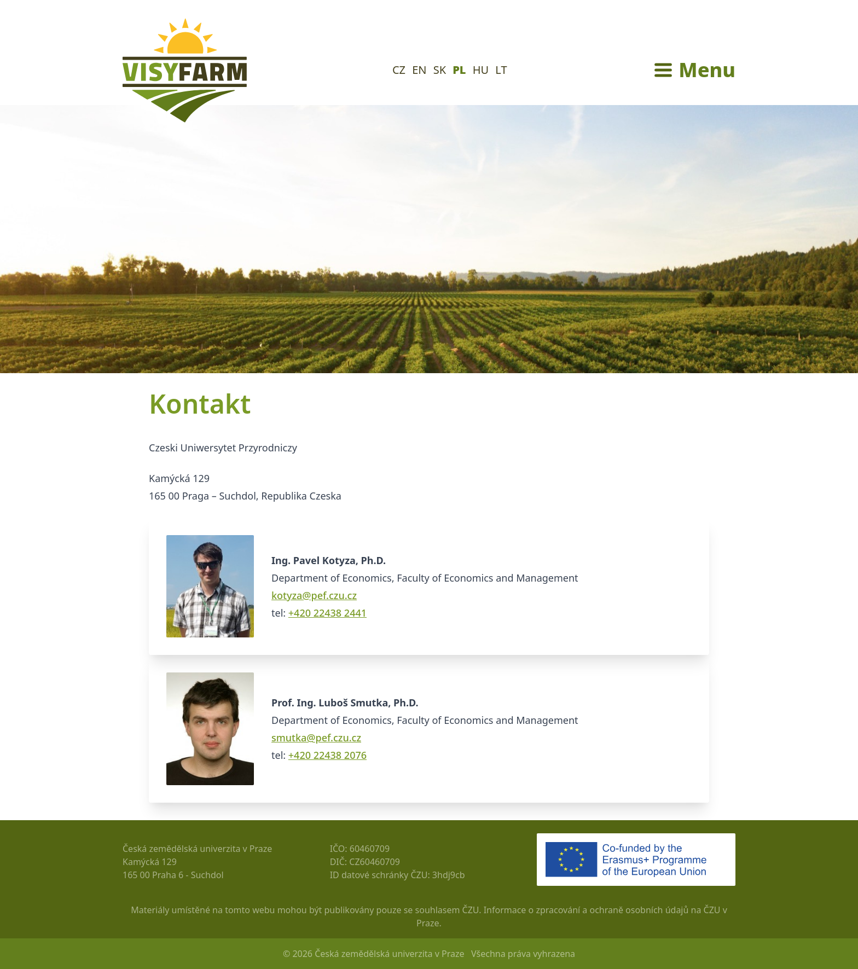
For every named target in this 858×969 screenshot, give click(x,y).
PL (459, 69)
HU (481, 69)
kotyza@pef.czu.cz (314, 595)
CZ (398, 69)
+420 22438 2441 (327, 612)
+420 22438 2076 (327, 755)
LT (501, 69)
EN (419, 69)
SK (439, 69)
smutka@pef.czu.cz (316, 737)
